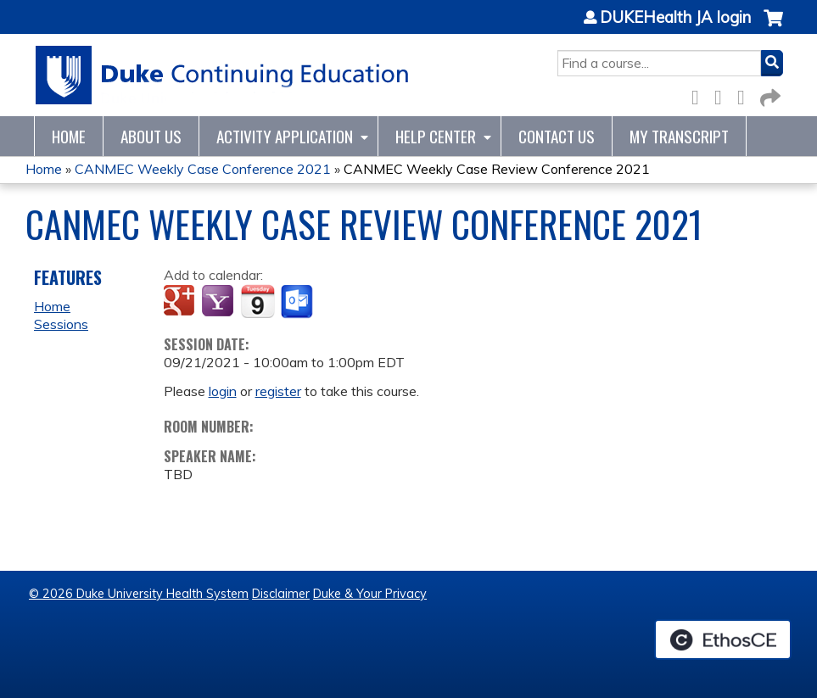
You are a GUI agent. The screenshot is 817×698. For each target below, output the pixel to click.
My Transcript (679, 136)
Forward (768, 94)
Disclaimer (281, 593)
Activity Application (284, 136)
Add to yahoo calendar (219, 302)
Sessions (61, 323)
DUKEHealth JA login (675, 17)
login (223, 391)
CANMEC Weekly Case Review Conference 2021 (497, 168)
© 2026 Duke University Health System (139, 593)
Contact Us (556, 136)
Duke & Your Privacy (370, 593)
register (278, 391)
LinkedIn (745, 94)
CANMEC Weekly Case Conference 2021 (203, 168)
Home (69, 136)
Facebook (699, 94)
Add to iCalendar (257, 301)
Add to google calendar (181, 302)
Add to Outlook (298, 302)
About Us (151, 136)
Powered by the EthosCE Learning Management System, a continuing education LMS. (723, 639)
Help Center (435, 136)
